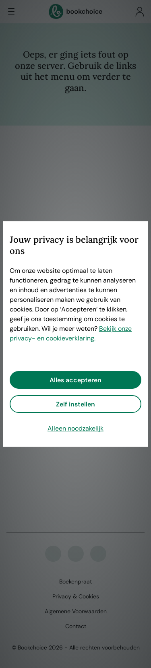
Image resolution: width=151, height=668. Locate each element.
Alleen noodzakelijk (75, 428)
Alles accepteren (75, 380)
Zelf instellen (75, 404)
